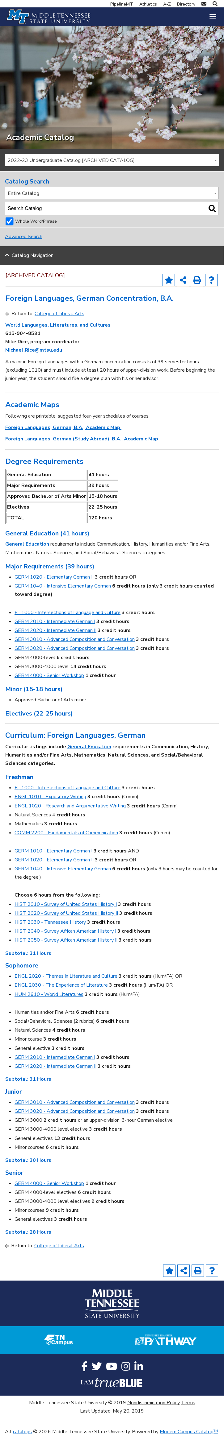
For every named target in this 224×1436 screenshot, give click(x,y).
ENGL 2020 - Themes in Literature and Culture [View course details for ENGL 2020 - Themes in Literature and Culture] (66, 976)
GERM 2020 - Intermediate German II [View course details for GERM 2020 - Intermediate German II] (55, 630)
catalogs (22, 1431)
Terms (188, 1402)
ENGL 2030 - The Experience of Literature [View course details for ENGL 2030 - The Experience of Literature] (61, 985)
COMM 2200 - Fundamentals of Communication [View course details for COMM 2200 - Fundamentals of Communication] (66, 832)
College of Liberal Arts (59, 313)
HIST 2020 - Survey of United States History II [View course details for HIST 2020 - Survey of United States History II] (66, 913)
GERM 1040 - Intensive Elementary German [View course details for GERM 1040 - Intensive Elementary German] (63, 586)
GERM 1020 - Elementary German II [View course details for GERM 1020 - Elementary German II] (54, 577)
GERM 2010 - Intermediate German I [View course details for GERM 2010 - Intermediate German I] (55, 621)
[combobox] (112, 160)
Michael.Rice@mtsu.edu (33, 350)
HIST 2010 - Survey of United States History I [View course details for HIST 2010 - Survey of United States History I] (66, 904)
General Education (27, 544)
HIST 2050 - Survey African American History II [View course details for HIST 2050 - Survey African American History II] (66, 940)
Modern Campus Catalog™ (189, 1431)
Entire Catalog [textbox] (23, 193)
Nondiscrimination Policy (153, 1402)
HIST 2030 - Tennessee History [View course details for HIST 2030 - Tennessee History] (50, 922)
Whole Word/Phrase (36, 221)
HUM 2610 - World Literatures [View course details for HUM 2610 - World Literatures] (49, 994)
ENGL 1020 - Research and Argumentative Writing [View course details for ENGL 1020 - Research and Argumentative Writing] (70, 806)
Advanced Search (23, 236)
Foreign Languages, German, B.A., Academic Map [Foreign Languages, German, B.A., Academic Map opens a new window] (63, 427)
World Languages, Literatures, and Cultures (58, 325)
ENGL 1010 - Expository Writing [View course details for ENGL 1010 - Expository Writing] (50, 796)
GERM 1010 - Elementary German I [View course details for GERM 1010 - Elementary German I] (53, 851)
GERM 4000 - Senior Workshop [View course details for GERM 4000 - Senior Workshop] (49, 675)
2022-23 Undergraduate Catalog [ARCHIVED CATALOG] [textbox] (71, 160)
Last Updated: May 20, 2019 (112, 1411)
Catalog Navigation (32, 255)
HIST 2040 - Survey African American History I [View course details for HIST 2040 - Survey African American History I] (65, 931)
